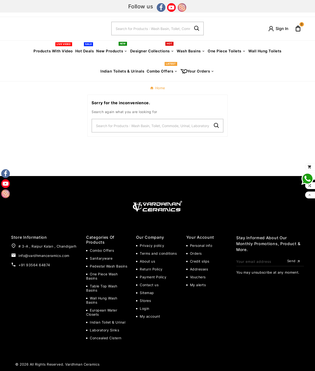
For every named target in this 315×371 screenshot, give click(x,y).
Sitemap (147, 293)
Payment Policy (153, 277)
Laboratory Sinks (104, 330)
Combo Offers (102, 250)
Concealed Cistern (106, 338)
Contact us (149, 285)
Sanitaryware (101, 258)
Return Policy (151, 269)
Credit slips (199, 261)
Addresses (199, 269)
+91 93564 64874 (34, 265)
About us (147, 261)
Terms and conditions (158, 253)
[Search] (151, 28)
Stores (145, 300)
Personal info (201, 245)
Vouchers (198, 277)
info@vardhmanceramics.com (43, 255)
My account (150, 316)
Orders (196, 253)
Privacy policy (152, 245)
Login (144, 308)
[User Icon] (278, 28)
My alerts (198, 285)
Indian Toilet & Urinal (107, 322)
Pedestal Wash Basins (108, 266)
